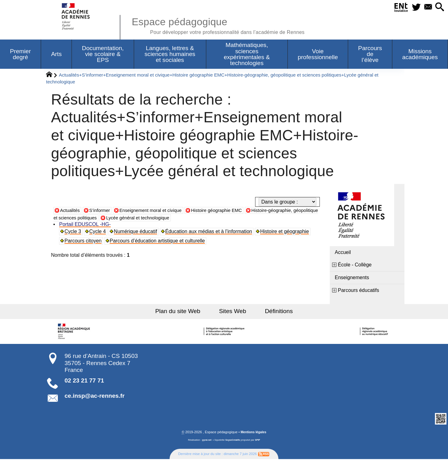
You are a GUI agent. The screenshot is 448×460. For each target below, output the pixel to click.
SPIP (258, 440)
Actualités (71, 211)
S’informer (102, 211)
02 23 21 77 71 (84, 381)
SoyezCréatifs (233, 440)
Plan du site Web (183, 311)
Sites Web (232, 311)
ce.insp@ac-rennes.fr (95, 396)
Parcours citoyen (83, 241)
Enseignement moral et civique (157, 211)
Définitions (274, 311)
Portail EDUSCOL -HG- (85, 225)
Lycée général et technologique (173, 218)
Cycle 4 (98, 232)
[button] (439, 7)
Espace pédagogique (226, 25)
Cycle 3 (73, 232)
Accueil (343, 253)
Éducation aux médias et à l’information (209, 232)
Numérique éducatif (136, 232)
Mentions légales (254, 433)
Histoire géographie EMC (228, 211)
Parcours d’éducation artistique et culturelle (158, 241)
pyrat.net (206, 440)
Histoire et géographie (285, 232)
